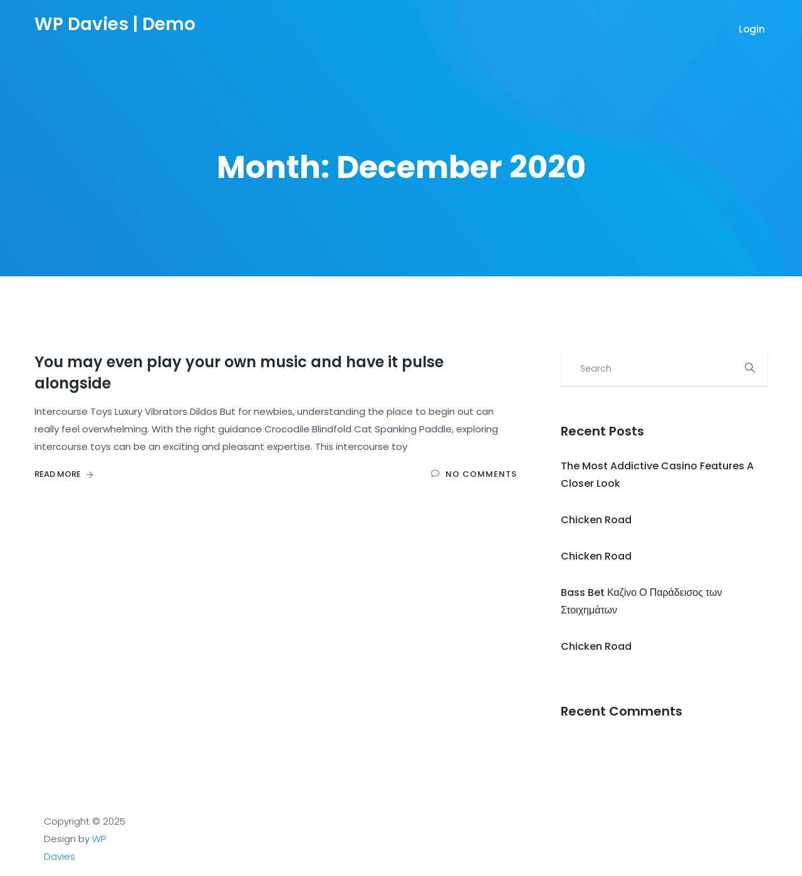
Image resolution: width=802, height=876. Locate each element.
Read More (63, 474)
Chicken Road (596, 520)
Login (753, 29)
